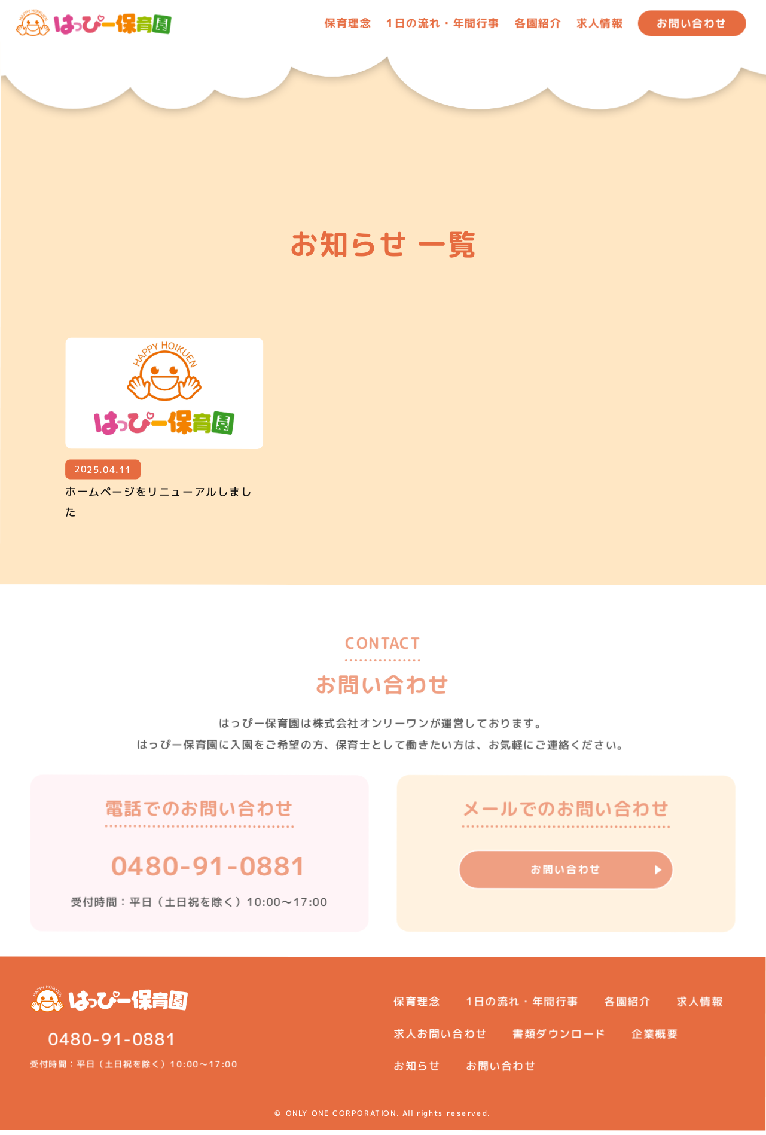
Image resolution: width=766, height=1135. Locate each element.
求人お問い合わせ (440, 1037)
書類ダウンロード (559, 1037)
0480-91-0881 (209, 877)
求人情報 (599, 23)
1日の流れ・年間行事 (522, 1005)
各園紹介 (538, 23)
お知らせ (416, 1070)
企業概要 (655, 1037)
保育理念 (348, 22)
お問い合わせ (692, 23)
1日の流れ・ (443, 22)
